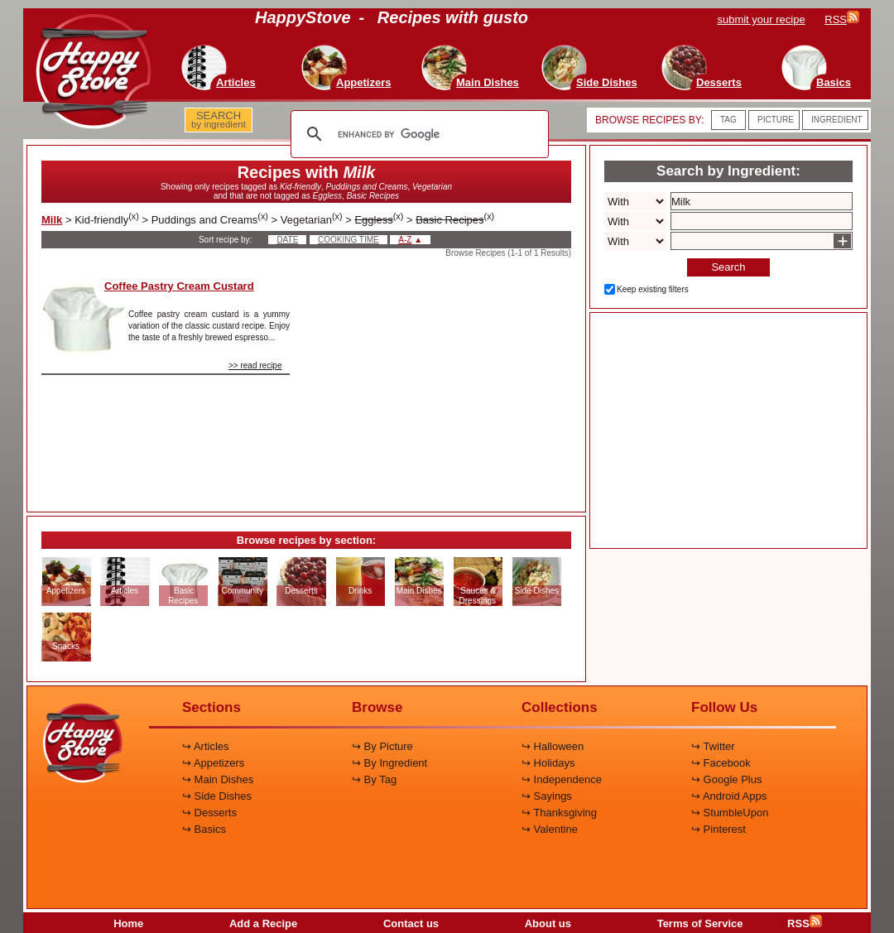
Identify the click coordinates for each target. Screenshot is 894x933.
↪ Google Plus (726, 779)
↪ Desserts (209, 812)
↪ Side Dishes (217, 796)
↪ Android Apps (729, 796)
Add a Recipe (263, 923)
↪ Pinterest (718, 829)
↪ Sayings (547, 796)
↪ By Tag (374, 779)
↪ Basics (204, 829)
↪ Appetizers (213, 763)
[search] (417, 134)
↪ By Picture (382, 746)
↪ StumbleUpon (729, 812)
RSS (804, 923)
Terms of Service (700, 923)
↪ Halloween (553, 746)
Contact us (411, 923)
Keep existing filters (653, 289)
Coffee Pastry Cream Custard (179, 286)
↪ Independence (562, 779)
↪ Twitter (713, 746)
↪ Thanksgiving (559, 812)
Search (728, 267)
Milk (51, 220)
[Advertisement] (444, 380)
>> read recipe (255, 365)
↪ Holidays (548, 763)
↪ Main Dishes (217, 779)
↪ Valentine (550, 829)
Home (128, 923)
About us (548, 923)
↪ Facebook (721, 763)
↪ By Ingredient (389, 763)
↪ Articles (205, 746)
